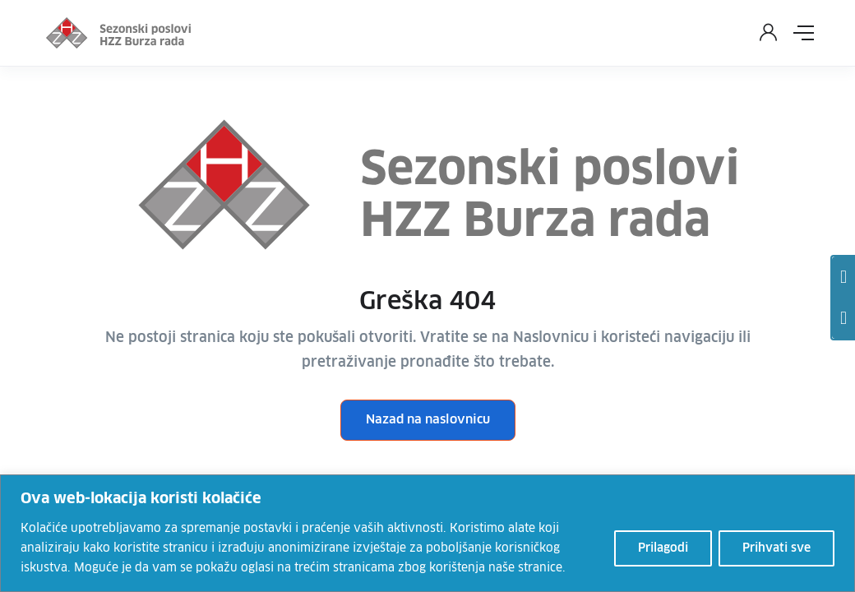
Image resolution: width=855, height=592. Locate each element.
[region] (427, 533)
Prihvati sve (776, 548)
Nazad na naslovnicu (428, 420)
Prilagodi (663, 548)
